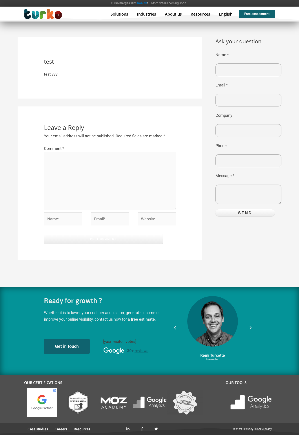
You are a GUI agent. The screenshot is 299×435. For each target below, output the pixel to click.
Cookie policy (263, 429)
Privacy (248, 429)
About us (173, 14)
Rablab (142, 3)
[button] (175, 328)
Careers (61, 429)
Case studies (37, 429)
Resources (200, 14)
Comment (54, 148)
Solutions (119, 14)
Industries (146, 14)
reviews (141, 350)
